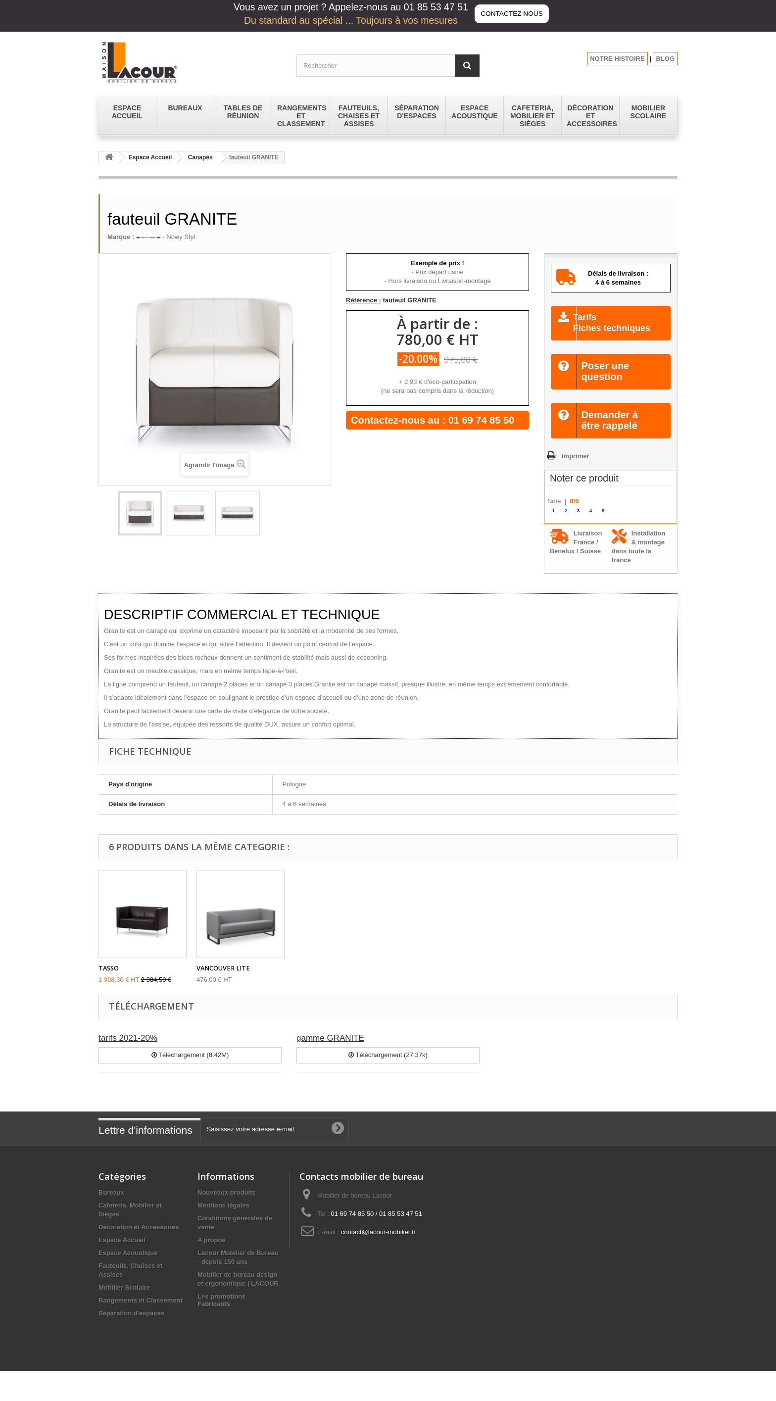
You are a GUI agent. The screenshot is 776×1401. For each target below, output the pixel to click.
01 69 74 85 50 (481, 420)
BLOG (665, 58)
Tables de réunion (125, 1338)
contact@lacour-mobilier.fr (378, 1244)
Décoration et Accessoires (138, 1239)
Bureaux (111, 1204)
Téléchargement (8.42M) (190, 1067)
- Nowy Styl (165, 237)
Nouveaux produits (226, 1204)
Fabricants (213, 1334)
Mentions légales (223, 1217)
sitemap (209, 1321)
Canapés (200, 157)
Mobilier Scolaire (124, 1300)
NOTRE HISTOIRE (617, 58)
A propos (211, 1252)
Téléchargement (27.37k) (388, 1067)
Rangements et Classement (140, 1312)
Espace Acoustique (127, 1265)
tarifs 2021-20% (127, 1050)
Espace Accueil (150, 157)
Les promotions (221, 1308)
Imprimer (575, 468)
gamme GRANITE (330, 1050)
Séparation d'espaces (131, 1325)
